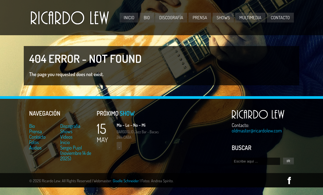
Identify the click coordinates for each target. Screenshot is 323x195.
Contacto (280, 17)
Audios (35, 148)
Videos (66, 137)
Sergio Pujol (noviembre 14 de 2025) (75, 153)
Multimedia (250, 17)
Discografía (171, 17)
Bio (147, 17)
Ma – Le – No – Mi (131, 125)
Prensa (200, 17)
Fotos (34, 142)
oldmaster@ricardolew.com (257, 131)
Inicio (129, 17)
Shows (223, 17)
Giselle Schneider (126, 180)
